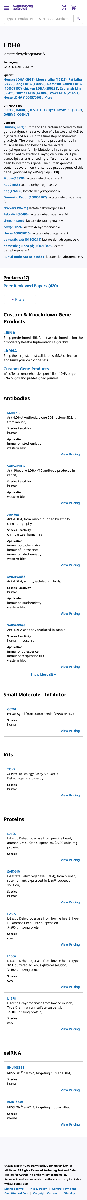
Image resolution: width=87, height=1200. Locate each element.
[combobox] (43, 18)
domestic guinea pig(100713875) (29, 246)
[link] (14, 1189)
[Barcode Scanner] (64, 7)
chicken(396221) (16, 208)
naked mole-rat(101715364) (25, 256)
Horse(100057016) (18, 233)
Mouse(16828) (15, 178)
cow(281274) (13, 227)
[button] (47, 97)
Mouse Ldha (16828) (51, 79)
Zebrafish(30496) (17, 214)
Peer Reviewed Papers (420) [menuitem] (31, 285)
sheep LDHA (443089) (32, 93)
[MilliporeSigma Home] (23, 7)
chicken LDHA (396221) (40, 88)
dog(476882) (13, 191)
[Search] (78, 18)
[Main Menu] (6, 7)
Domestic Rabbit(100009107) (26, 197)
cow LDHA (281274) (65, 93)
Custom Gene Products (26, 368)
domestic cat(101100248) (23, 239)
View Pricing (70, 454)
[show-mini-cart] (76, 8)
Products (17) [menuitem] (16, 277)
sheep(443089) (15, 220)
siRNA (9, 332)
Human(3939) (14, 127)
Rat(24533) (12, 184)
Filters (17, 299)
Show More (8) (43, 674)
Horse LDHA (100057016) (22, 97)
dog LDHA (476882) (31, 84)
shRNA (10, 350)
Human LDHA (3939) (19, 79)
